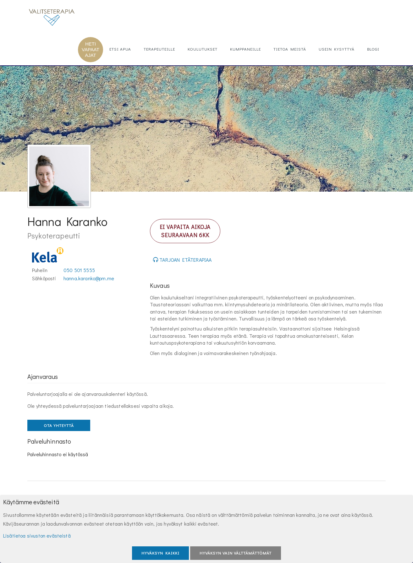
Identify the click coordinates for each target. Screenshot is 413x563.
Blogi (373, 49)
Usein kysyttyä (337, 49)
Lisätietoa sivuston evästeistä (37, 535)
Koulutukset (203, 49)
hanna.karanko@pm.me (88, 278)
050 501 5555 (79, 270)
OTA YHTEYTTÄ (59, 425)
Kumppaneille (245, 49)
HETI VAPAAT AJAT (90, 49)
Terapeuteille (159, 49)
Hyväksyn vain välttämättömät (236, 552)
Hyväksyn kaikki (160, 552)
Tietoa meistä (289, 49)
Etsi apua (120, 49)
